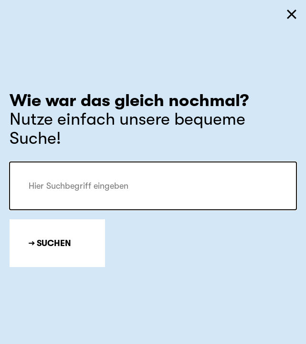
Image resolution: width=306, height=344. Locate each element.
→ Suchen (50, 243)
